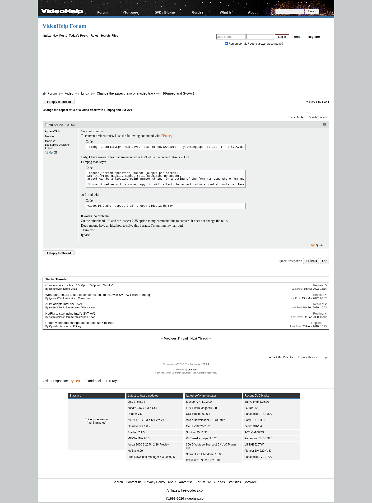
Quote (317, 245)
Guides (197, 12)
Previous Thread (176, 338)
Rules (94, 35)
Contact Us (274, 357)
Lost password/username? (266, 43)
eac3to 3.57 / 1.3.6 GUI (142, 408)
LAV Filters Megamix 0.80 (202, 408)
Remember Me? (237, 43)
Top (325, 261)
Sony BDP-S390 (254, 420)
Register (314, 36)
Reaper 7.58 (135, 414)
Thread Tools (295, 117)
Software (131, 12)
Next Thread (199, 338)
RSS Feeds (216, 482)
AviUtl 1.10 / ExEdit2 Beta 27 (146, 420)
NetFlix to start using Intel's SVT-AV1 (70, 313)
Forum (102, 12)
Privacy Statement (309, 357)
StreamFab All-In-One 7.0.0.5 (204, 454)
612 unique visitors (96, 419)
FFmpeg (166, 136)
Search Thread (317, 117)
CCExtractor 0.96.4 (198, 414)
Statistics (234, 482)
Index (47, 35)
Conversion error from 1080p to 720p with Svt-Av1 (79, 285)
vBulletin (192, 369)
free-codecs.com (193, 490)
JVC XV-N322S (254, 432)
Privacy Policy (154, 482)
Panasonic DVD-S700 (258, 457)
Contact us (134, 482)
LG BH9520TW (254, 444)
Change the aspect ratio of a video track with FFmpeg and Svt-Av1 (145, 93)
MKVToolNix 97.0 (138, 438)
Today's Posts (78, 35)
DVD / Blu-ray (165, 12)
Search (105, 35)
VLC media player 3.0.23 (201, 438)
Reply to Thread (58, 102)
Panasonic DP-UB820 (258, 414)
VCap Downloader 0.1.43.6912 (205, 420)
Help (297, 36)
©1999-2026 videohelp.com (186, 498)
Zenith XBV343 (254, 426)
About (252, 12)
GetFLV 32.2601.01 (198, 426)
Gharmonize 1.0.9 (139, 426)
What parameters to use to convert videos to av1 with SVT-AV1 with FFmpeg (97, 295)
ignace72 (51, 131)
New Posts (60, 35)
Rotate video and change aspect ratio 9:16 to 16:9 (79, 323)
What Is (226, 12)
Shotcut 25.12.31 (197, 432)
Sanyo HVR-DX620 (256, 401)
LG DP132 (251, 408)
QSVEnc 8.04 (136, 401)
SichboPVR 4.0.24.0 (199, 401)
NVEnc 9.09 (135, 450)
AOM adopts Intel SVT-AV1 (64, 304)
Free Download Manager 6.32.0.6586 (151, 457)
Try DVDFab (78, 381)
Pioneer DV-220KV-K (257, 450)
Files (115, 35)
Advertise (186, 482)
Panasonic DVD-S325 (258, 438)
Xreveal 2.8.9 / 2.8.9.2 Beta (203, 460)
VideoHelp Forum (64, 26)
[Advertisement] (186, 69)
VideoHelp (289, 357)
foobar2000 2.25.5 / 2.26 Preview (149, 444)
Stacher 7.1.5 (136, 432)
